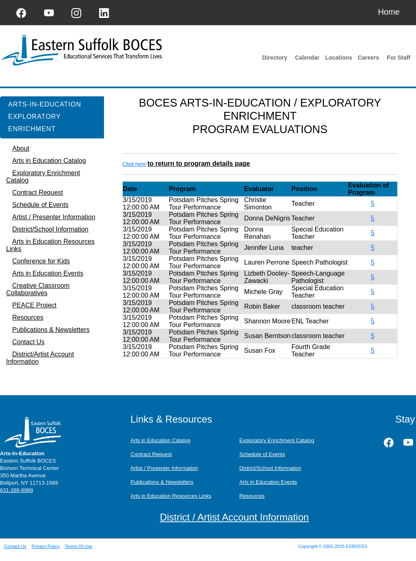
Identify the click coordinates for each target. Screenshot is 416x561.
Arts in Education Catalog (160, 440)
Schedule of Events (262, 454)
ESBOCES (356, 546)
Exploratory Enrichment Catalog (276, 440)
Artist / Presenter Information (164, 468)
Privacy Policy (45, 546)
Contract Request (151, 454)
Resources (252, 496)
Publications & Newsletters (162, 482)
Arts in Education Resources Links (171, 496)
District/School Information (270, 468)
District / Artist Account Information (234, 517)
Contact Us (15, 546)
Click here (134, 164)
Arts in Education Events (268, 482)
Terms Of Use (78, 546)
